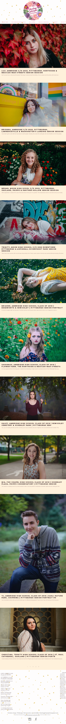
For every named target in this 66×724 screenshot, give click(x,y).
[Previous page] (27, 666)
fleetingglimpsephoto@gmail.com (49, 713)
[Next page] (38, 666)
